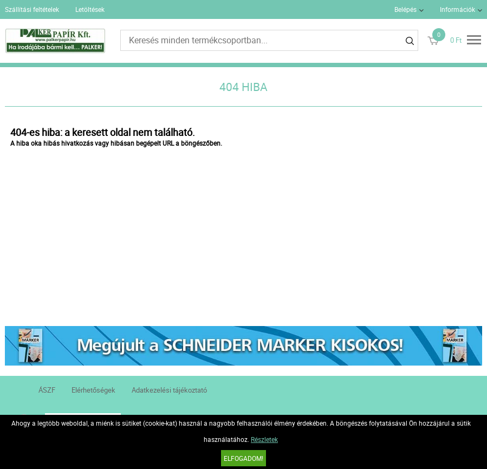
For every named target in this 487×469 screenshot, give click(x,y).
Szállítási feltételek (32, 9)
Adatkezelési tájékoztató (169, 390)
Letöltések (90, 9)
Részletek (264, 439)
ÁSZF (46, 390)
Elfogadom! (243, 458)
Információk (457, 9)
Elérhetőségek (93, 390)
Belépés (405, 9)
